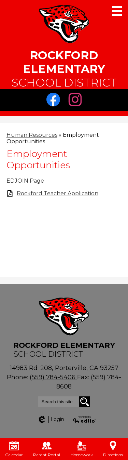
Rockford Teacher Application (57, 193)
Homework (82, 449)
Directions (113, 449)
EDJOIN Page (25, 181)
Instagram (76, 101)
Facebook (54, 101)
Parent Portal (46, 449)
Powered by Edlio (84, 419)
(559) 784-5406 (53, 377)
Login (50, 419)
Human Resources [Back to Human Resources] (31, 135)
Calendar (14, 449)
